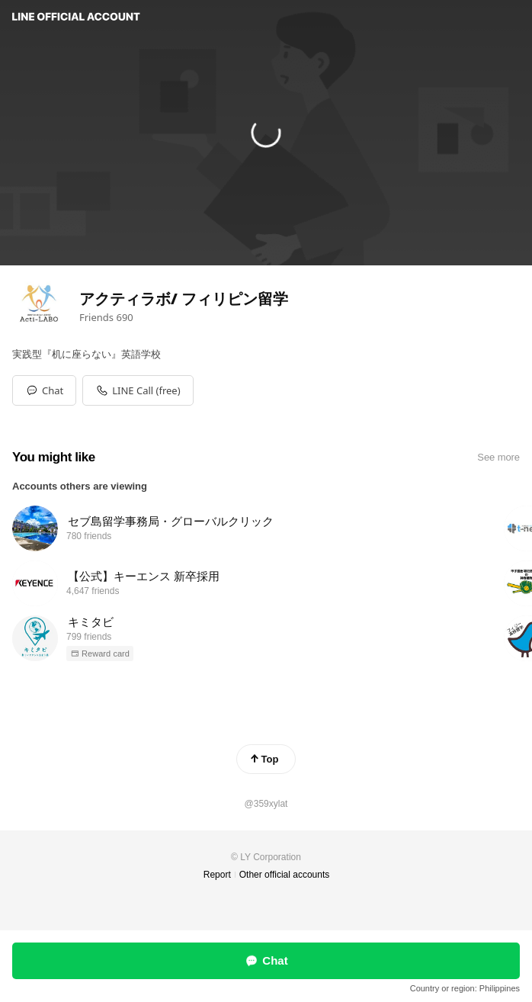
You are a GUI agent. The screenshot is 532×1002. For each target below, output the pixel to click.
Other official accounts (284, 874)
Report (217, 874)
